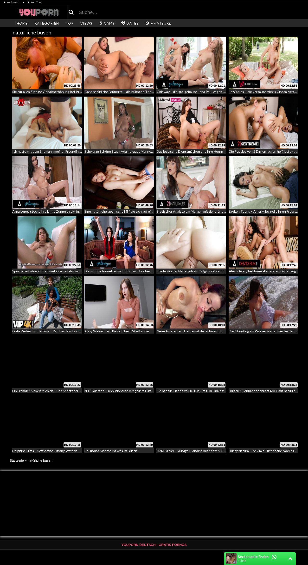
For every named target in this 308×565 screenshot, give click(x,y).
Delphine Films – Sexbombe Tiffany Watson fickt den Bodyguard (60, 451)
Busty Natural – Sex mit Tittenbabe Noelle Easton (266, 451)
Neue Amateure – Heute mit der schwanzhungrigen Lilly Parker (204, 331)
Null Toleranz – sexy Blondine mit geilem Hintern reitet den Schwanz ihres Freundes (147, 391)
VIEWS (86, 23)
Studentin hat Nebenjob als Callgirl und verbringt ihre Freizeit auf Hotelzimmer (215, 271)
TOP (70, 23)
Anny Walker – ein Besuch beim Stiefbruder (116, 331)
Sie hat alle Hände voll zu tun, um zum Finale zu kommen (198, 391)
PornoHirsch (11, 2)
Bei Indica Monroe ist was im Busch (110, 451)
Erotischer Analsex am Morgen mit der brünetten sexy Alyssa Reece (208, 211)
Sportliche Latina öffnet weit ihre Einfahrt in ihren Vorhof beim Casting (65, 271)
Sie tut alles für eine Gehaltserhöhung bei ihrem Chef (52, 92)
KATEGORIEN (46, 23)
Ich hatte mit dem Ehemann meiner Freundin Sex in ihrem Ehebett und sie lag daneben (76, 151)
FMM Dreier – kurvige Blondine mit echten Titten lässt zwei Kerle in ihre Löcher (216, 451)
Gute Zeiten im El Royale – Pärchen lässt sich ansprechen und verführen (66, 331)
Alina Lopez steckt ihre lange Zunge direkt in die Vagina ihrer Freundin (64, 211)
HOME (22, 23)
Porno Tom (35, 2)
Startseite (17, 460)
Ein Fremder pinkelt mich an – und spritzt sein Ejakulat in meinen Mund (64, 391)
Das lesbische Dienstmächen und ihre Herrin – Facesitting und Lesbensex (212, 151)
